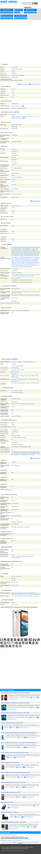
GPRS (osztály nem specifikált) (17, 257)
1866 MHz (13, 126)
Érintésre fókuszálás (24, 453)
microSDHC (24, 361)
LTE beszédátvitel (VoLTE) (23, 276)
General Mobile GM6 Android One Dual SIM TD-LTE (14, 752)
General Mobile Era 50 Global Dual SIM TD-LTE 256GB (15, 713)
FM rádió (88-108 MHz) (16, 390)
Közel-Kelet (29, 596)
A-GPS (22, 403)
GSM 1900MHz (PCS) (15, 248)
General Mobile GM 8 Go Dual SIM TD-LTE (12, 723)
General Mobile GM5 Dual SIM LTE (10, 762)
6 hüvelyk (13, 151)
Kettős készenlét (14, 288)
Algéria (12, 593)
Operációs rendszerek (7, 16)
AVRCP (17, 375)
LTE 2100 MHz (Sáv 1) (24, 251)
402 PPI (12, 175)
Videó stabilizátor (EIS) (16, 451)
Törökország (32, 594)
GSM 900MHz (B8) (24, 247)
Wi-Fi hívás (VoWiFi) (34, 383)
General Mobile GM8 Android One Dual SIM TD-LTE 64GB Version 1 (19, 743)
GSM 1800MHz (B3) (34, 247)
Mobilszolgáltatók (20, 16)
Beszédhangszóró (21, 274)
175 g (12, 97)
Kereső (2, 12)
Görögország (14, 594)
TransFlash (13, 361)
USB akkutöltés (14, 367)
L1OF (12, 406)
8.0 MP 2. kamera (15, 509)
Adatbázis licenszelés (14, 847)
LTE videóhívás (31, 276)
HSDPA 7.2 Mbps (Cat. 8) (16, 261)
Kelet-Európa (20, 596)
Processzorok (30, 10)
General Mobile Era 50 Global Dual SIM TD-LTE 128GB (15, 703)
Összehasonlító (7, 12)
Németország (33, 593)
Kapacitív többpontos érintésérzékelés (19, 310)
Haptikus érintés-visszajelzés (17, 75)
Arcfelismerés (16, 454)
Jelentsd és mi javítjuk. (16, 840)
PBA (16, 377)
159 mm (13, 91)
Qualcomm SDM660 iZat (16, 416)
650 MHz (13, 211)
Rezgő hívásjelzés (30, 274)
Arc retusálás (32, 454)
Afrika (12, 596)
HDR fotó (23, 451)
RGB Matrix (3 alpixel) (15, 194)
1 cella (12, 580)
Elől (12, 497)
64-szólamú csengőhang (16, 272)
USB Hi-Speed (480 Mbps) (16, 365)
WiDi (27, 383)
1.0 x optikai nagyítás (15, 435)
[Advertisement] (20, 41)
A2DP (12, 375)
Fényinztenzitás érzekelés (26, 556)
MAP (32, 375)
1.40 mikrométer (14, 503)
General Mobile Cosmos (7, 802)
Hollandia (24, 594)
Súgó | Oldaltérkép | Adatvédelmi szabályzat (19, 848)
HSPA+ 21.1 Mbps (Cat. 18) (27, 261)
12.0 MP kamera (14, 431)
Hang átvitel (13, 274)
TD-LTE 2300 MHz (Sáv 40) (29, 255)
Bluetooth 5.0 (14, 371)
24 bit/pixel (13, 179)
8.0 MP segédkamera (15, 465)
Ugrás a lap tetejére (6, 847)
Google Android (14, 103)
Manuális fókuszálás (15, 515)
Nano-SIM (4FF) (14, 268)
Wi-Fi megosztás (20, 383)
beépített (13, 578)
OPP (36, 375)
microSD (18, 361)
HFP (21, 375)
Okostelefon (13, 77)
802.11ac (34, 379)
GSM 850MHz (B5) (15, 247)
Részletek (33, 697)
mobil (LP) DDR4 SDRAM (16, 124)
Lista (12, 12)
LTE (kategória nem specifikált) (25, 262)
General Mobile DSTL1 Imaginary (9, 812)
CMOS (12, 426)
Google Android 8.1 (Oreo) (16, 106)
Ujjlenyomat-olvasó (15, 556)
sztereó (12, 225)
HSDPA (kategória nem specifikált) (29, 260)
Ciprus (22, 593)
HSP (28, 375)
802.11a (13, 379)
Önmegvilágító (14, 188)
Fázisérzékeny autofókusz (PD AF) (18, 437)
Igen (12, 138)
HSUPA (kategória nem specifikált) (31, 258)
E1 (11, 409)
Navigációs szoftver (21, 108)
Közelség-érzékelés (15, 557)
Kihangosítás (37, 274)
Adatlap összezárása (22, 84)
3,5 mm (13, 233)
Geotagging (26, 403)
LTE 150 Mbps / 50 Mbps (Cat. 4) (26, 264)
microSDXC (30, 361)
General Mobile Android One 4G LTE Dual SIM (13, 782)
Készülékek (7, 10)
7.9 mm (13, 93)
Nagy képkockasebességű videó (33, 451)
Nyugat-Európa (36, 596)
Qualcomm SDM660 (15, 278)
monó (12, 231)
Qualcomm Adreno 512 (16, 205)
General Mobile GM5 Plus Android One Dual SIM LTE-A (15, 772)
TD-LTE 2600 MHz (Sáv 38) (16, 255)
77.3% (12, 170)
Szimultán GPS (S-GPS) (15, 403)
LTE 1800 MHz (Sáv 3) (19, 252)
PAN (12, 377)
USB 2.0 (13, 363)
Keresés (35, 3)
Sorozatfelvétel (17, 453)
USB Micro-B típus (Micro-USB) (17, 369)
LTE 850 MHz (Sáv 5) (30, 252)
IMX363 (13, 424)
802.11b (18, 379)
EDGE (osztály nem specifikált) (32, 257)
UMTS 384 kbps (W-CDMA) (16, 258)
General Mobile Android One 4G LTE (10, 792)
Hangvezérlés (14, 108)
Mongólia (19, 594)
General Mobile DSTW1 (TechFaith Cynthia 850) (13, 822)
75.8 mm (13, 89)
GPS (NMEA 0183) (15, 398)
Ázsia (16, 596)
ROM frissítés (18, 10)
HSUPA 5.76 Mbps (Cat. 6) (16, 260)
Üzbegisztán (37, 594)
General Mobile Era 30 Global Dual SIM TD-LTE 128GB (15, 693)
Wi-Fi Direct (13, 383)
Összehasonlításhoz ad (34, 84)
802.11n (29, 379)
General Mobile (14, 67)
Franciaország (27, 593)
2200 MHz (13, 114)
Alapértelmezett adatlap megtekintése (8, 834)
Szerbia (27, 594)
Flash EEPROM (14, 135)
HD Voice (14, 276)
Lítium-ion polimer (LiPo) (16, 576)
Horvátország (17, 593)
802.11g (23, 379)
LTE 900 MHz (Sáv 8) (22, 254)
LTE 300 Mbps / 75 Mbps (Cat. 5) (29, 265)
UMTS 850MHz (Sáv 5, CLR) (27, 250)
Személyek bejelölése (24, 454)
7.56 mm (13, 165)
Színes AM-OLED (14, 177)
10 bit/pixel (13, 184)
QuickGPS (32, 403)
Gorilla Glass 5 (14, 197)
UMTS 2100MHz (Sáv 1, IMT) (28, 248)
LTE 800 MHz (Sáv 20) (32, 254)
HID (25, 375)
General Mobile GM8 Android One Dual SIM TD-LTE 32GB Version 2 (19, 733)
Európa (24, 596)
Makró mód (31, 453)
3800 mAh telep (14, 585)
